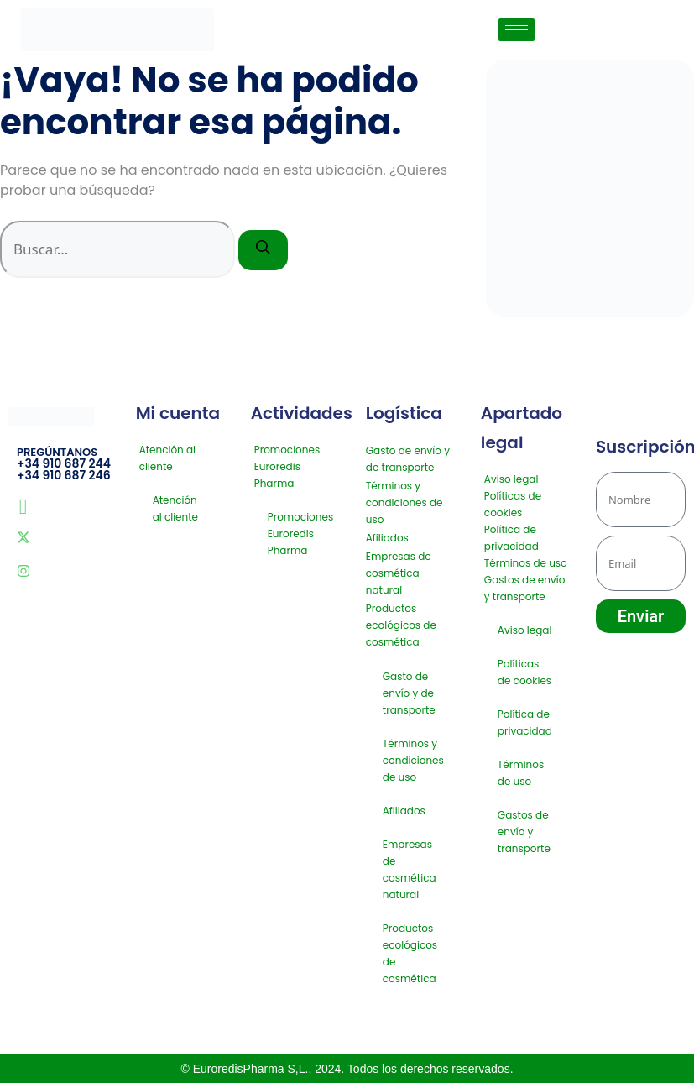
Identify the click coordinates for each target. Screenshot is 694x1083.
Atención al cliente (167, 457)
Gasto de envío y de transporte (408, 458)
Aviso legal (511, 479)
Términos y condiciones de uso (404, 502)
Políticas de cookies (512, 504)
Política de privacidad (511, 537)
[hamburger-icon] (516, 30)
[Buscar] (263, 250)
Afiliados (387, 538)
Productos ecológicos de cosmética (401, 625)
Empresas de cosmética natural (398, 573)
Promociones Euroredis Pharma (287, 466)
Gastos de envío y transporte (524, 588)
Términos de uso (525, 563)
